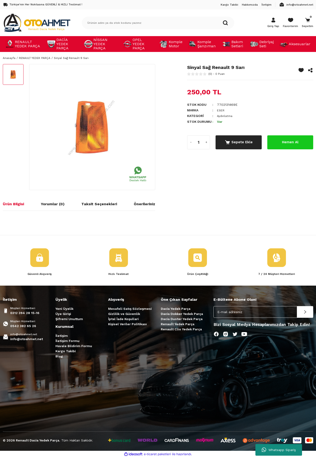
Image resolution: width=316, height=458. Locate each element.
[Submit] (305, 312)
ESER (221, 110)
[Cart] (307, 22)
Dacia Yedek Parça (175, 309)
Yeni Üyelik (64, 309)
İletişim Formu (67, 341)
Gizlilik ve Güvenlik (124, 314)
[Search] (158, 23)
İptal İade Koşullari (123, 319)
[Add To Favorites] (301, 70)
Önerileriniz (144, 204)
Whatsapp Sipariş (279, 449)
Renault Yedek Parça (177, 324)
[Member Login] (273, 22)
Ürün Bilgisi (13, 204)
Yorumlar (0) (53, 204)
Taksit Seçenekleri (99, 204)
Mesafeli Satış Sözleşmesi (130, 309)
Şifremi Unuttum (69, 319)
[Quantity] (198, 142)
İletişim (61, 336)
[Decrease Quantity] (191, 142)
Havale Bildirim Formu (73, 346)
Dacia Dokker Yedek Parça (182, 314)
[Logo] (37, 22)
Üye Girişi (63, 314)
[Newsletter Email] (263, 312)
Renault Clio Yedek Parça (181, 330)
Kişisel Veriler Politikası (127, 324)
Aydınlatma (225, 116)
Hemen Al (290, 142)
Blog (59, 357)
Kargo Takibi (65, 351)
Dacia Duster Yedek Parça (182, 319)
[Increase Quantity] (206, 142)
